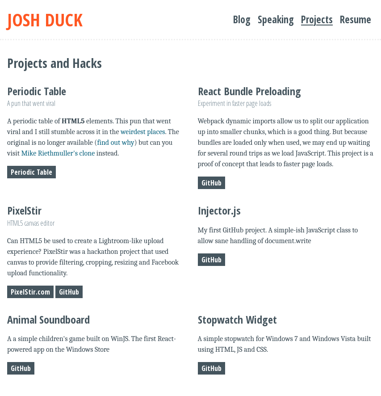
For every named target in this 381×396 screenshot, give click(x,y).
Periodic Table (36, 91)
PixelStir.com (30, 292)
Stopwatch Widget (237, 319)
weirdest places (143, 132)
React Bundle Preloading (249, 91)
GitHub (211, 183)
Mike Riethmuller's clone (58, 153)
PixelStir (24, 210)
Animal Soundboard (48, 319)
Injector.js (219, 210)
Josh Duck (45, 19)
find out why (115, 143)
